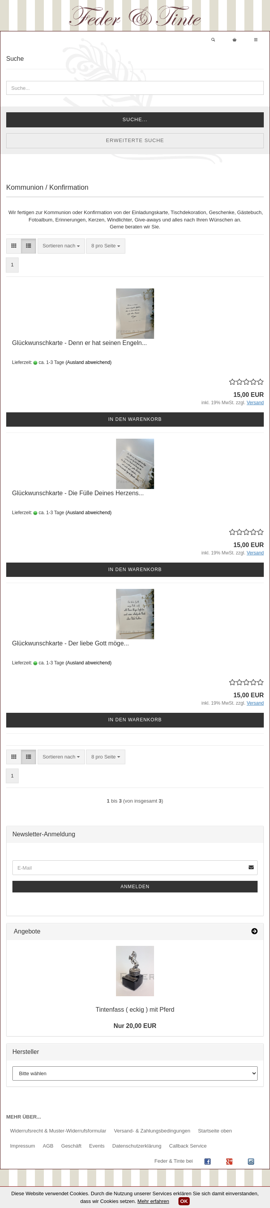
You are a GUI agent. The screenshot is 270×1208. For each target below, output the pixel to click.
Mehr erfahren (153, 1201)
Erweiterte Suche (135, 140)
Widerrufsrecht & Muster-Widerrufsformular (58, 1131)
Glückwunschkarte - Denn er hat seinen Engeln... (79, 343)
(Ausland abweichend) (89, 362)
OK (184, 1201)
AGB (48, 1146)
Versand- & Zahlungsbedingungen (152, 1131)
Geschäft (71, 1146)
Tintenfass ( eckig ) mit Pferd (134, 1009)
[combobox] (61, 246)
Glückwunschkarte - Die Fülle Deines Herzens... (78, 493)
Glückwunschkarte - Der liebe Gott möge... (70, 643)
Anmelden (135, 886)
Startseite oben (215, 1131)
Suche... (135, 119)
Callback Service (188, 1146)
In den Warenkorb (135, 419)
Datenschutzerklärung (136, 1146)
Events (97, 1146)
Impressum (22, 1146)
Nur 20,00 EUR (135, 1026)
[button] (13, 246)
